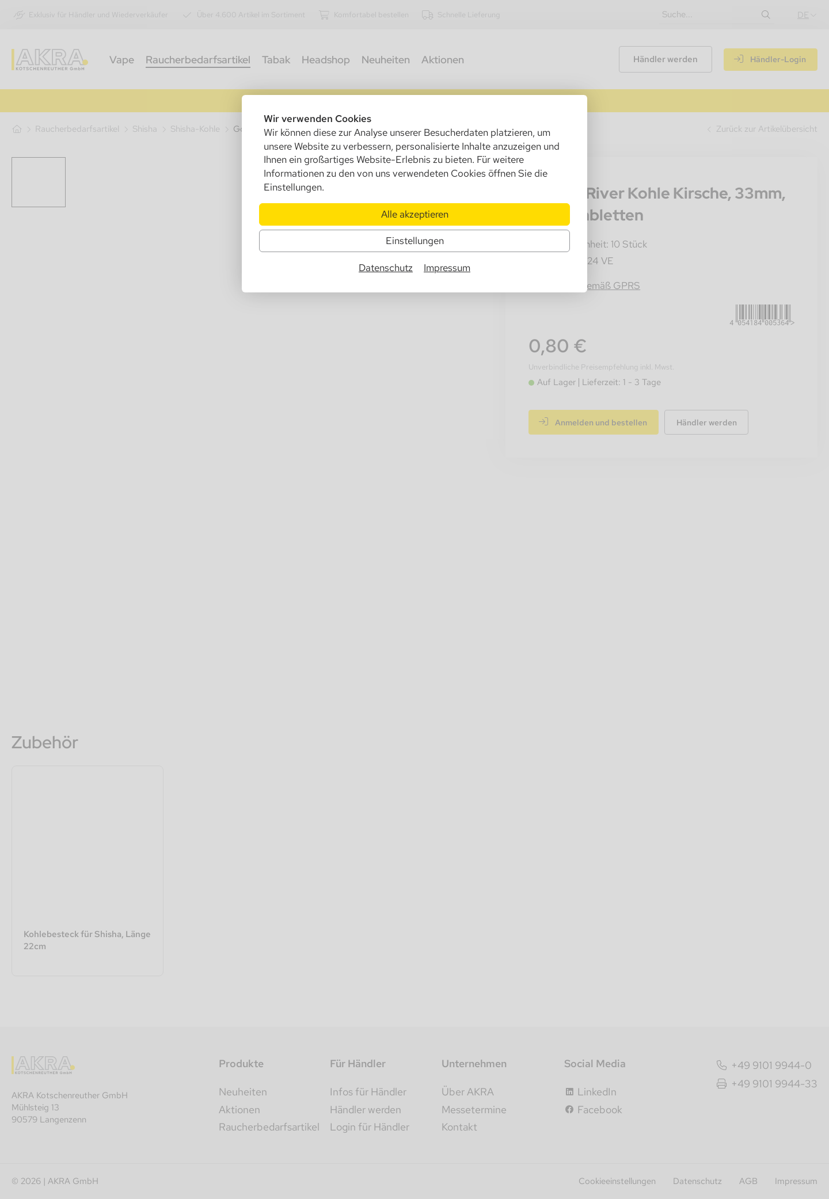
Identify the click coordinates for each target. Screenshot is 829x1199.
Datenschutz (386, 268)
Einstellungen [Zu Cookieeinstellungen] (415, 240)
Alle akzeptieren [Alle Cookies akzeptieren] (414, 214)
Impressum (447, 268)
